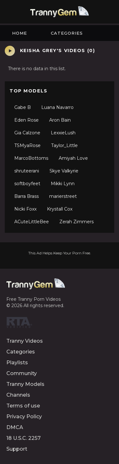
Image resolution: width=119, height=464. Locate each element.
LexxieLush (63, 133)
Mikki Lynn (63, 183)
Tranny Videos (24, 341)
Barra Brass (26, 196)
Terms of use (23, 406)
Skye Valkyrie (64, 171)
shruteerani (26, 171)
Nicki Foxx (25, 209)
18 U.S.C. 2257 (23, 438)
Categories (67, 33)
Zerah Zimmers (76, 222)
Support (16, 449)
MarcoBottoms (31, 158)
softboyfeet (27, 183)
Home (19, 33)
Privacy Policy (24, 417)
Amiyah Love (73, 158)
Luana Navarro (57, 107)
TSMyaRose (27, 145)
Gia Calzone (27, 133)
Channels (18, 395)
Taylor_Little (64, 145)
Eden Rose (26, 120)
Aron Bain (60, 120)
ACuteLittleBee (31, 222)
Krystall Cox (59, 209)
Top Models (29, 91)
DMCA (14, 427)
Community (21, 373)
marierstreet (63, 196)
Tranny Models (25, 384)
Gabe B (22, 107)
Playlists (17, 363)
